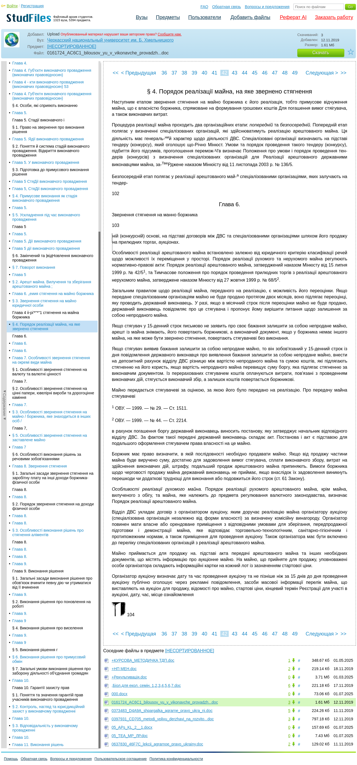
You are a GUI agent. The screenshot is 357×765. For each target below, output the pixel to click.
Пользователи (204, 17)
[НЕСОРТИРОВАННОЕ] (71, 46)
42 (224, 73)
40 (204, 73)
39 (194, 73)
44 (244, 73)
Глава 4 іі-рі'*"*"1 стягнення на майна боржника (45, 68)
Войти (12, 6)
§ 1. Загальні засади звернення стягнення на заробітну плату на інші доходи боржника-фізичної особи (52, 231)
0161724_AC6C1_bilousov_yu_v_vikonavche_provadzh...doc (165, 702)
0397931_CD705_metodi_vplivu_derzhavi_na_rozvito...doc (163, 719)
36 (164, 73)
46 (264, 73)
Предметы (168, 17)
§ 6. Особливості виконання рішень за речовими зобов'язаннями (46, 209)
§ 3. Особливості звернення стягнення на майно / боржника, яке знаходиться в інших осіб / (51, 169)
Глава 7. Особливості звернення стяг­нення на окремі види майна (51, 113)
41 (214, 73)
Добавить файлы (250, 17)
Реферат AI (293, 17)
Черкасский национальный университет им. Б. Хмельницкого (110, 40)
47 (275, 73)
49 (295, 73)
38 (184, 73)
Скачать (320, 52)
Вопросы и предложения (267, 6)
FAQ (204, 6)
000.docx (119, 694)
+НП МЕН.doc (124, 668)
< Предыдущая (138, 73)
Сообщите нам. (170, 34)
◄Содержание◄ (4, 159)
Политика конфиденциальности (176, 759)
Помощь (11, 759)
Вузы (142, 17)
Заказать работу (334, 17)
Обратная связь (226, 6)
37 (174, 73)
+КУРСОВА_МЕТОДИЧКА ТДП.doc (143, 660)
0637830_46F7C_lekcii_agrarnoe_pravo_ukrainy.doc (157, 744)
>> (343, 73)
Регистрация (32, 6)
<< (116, 73)
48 (285, 73)
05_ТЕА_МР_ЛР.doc (130, 735)
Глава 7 (19, 200)
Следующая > (322, 73)
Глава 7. (19, 134)
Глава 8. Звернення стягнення (39, 219)
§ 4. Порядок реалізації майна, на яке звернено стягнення (46, 79)
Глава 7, (19, 181)
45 (254, 73)
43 (234, 73)
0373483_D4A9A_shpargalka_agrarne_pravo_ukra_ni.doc (162, 710)
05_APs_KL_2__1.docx (132, 727)
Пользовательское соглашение (121, 759)
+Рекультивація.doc (129, 677)
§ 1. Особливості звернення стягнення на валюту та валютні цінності (49, 125)
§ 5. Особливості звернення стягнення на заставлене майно (49, 190)
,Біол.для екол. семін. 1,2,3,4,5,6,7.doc (146, 685)
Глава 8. (19, 243)
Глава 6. (19, 89)
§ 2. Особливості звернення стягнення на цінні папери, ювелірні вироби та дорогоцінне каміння (53, 146)
